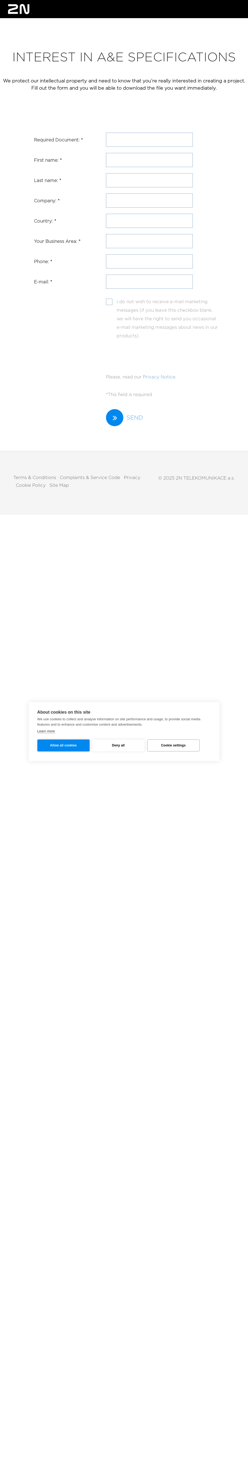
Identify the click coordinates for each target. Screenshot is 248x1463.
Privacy (132, 477)
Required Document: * (58, 140)
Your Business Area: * (57, 241)
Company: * (47, 200)
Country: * (45, 221)
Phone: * (43, 261)
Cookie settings (173, 745)
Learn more (46, 731)
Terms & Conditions (34, 477)
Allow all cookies (63, 745)
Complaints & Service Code (90, 477)
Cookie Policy (31, 485)
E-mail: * (43, 281)
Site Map (59, 485)
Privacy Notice (159, 376)
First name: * (48, 160)
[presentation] (146, 353)
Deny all (118, 745)
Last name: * (47, 180)
